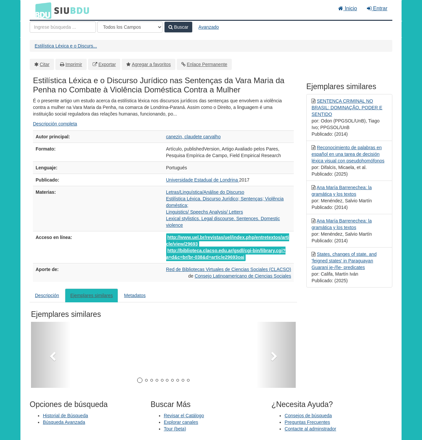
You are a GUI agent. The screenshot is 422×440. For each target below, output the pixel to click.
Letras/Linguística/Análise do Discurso (205, 192)
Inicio (347, 8)
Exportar (107, 64)
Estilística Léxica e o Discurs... (66, 46)
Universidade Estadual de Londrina (202, 180)
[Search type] (130, 27)
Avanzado (208, 27)
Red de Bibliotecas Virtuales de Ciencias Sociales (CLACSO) (228, 269)
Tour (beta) (175, 428)
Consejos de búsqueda (308, 415)
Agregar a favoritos (151, 64)
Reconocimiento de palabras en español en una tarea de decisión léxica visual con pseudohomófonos (348, 154)
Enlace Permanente (207, 64)
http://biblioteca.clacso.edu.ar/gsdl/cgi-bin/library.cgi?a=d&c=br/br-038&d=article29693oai (226, 254)
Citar (45, 64)
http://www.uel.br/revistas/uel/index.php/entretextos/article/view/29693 (227, 241)
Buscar (178, 27)
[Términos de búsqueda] (63, 27)
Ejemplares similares (91, 295)
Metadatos (134, 295)
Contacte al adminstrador (310, 428)
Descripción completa (55, 123)
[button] (51, 355)
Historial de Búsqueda (65, 415)
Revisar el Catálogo (184, 415)
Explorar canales (181, 422)
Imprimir (73, 64)
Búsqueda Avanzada (64, 422)
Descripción (47, 295)
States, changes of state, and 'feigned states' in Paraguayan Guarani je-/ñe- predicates (344, 261)
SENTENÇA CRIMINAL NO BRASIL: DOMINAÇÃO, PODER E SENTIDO (347, 107)
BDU (41, 10)
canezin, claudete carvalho (193, 136)
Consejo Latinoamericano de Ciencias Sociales (243, 276)
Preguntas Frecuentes (307, 422)
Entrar (377, 8)
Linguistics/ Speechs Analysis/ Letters (204, 212)
